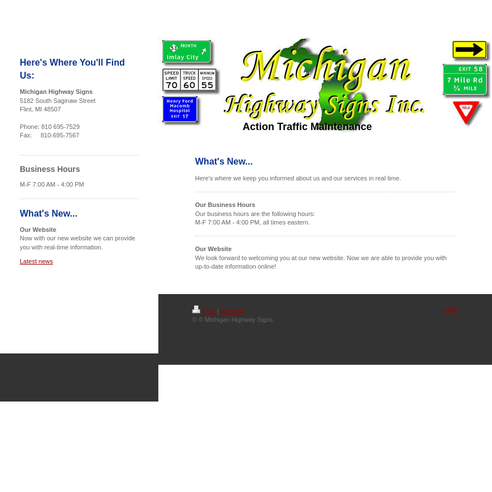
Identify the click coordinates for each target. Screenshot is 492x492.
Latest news (36, 261)
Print (203, 311)
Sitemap (232, 311)
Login (450, 309)
